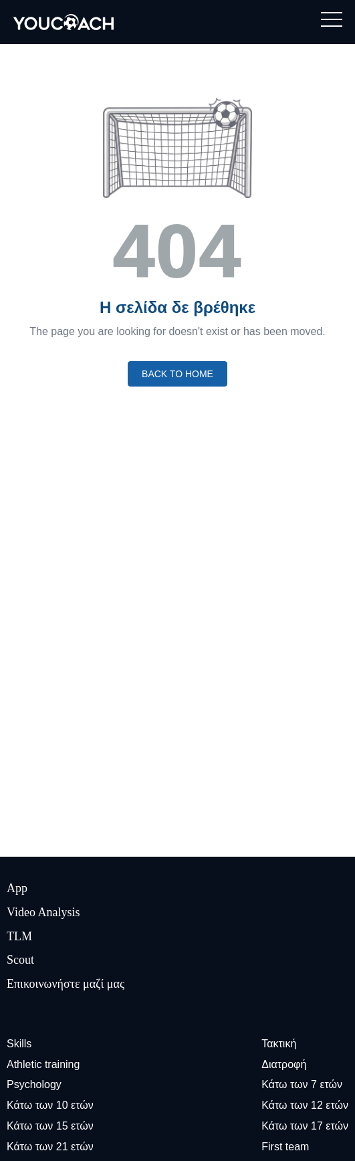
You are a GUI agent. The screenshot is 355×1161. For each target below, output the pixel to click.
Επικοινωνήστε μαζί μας (65, 983)
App (17, 888)
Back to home (177, 373)
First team (285, 1146)
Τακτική (278, 1043)
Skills (19, 1043)
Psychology (34, 1084)
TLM (19, 936)
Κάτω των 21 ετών (50, 1146)
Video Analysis (43, 912)
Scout (20, 959)
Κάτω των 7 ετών (301, 1084)
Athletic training (43, 1064)
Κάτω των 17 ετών (304, 1126)
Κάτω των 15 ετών (50, 1126)
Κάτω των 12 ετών (304, 1105)
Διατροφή (283, 1064)
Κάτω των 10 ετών (50, 1105)
